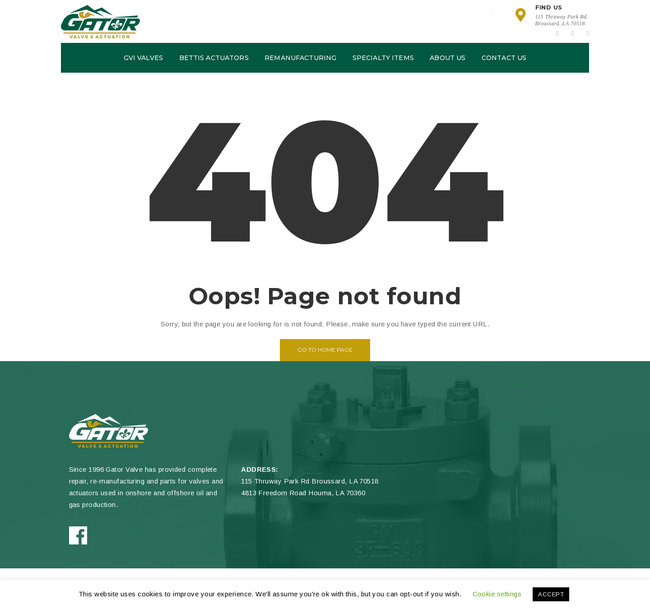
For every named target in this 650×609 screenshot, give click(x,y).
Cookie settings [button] (497, 594)
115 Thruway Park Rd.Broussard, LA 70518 (561, 20)
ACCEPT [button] (551, 594)
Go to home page (325, 349)
